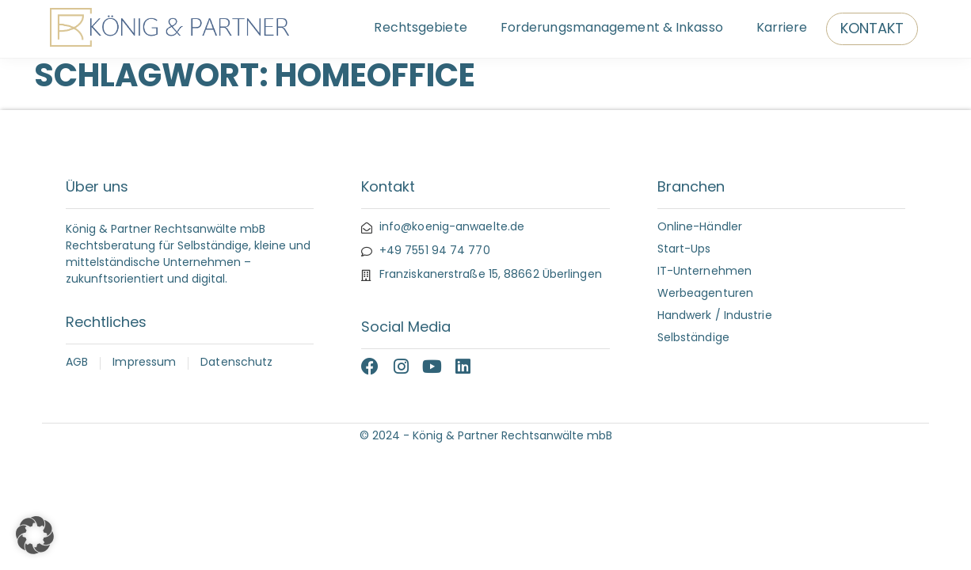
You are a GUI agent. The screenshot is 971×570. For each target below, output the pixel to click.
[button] (35, 535)
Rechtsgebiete (420, 28)
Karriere (782, 28)
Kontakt (872, 29)
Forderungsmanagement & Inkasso (612, 28)
